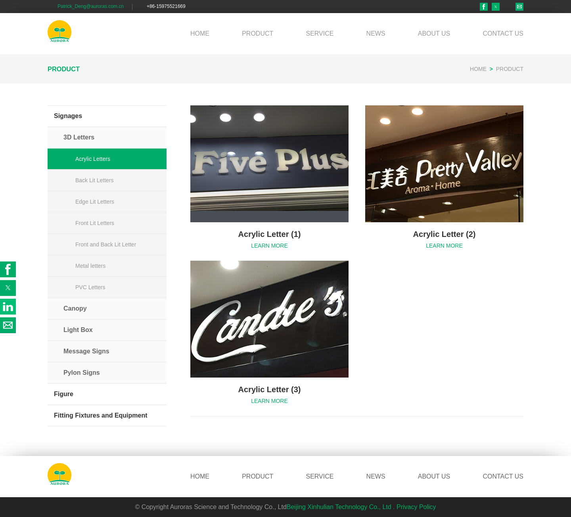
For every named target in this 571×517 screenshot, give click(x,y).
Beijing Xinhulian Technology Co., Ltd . (341, 507)
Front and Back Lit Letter (105, 244)
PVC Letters (90, 287)
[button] (496, 7)
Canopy (75, 308)
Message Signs (86, 351)
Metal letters (90, 266)
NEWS (375, 33)
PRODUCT (257, 33)
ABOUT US (434, 33)
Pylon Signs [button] (81, 372)
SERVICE (319, 33)
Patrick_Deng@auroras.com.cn (90, 6)
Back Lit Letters (94, 180)
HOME (199, 33)
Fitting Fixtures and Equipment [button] (101, 415)
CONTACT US (503, 33)
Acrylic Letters (92, 159)
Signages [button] (68, 116)
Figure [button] (63, 394)
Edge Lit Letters (94, 201)
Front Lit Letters (94, 223)
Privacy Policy (416, 507)
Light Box (78, 329)
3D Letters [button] (78, 137)
